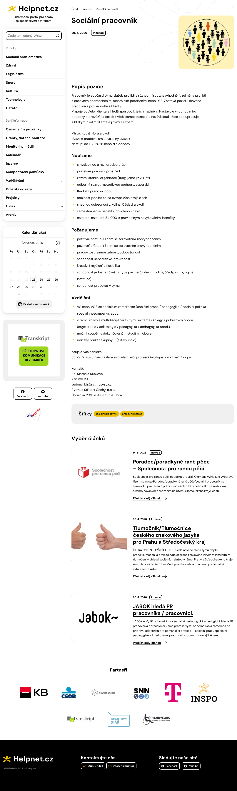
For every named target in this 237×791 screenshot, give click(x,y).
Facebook (22, 394)
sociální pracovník (106, 413)
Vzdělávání (15, 180)
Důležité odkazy (19, 189)
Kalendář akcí (34, 232)
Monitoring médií (20, 146)
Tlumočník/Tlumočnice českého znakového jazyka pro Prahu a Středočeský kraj (169, 535)
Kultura (12, 91)
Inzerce (12, 163)
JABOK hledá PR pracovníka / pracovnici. (163, 610)
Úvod (74, 9)
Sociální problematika (24, 57)
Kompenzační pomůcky (25, 172)
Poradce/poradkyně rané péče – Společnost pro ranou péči (171, 465)
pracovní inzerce (132, 413)
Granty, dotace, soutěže (25, 138)
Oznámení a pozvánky (23, 129)
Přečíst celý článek (147, 498)
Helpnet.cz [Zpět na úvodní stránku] (38, 8)
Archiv (11, 214)
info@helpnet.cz (121, 766)
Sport (10, 82)
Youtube (43, 394)
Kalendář (13, 155)
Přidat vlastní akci (36, 304)
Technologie (16, 99)
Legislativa (15, 74)
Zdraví (11, 65)
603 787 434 (93, 766)
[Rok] (41, 243)
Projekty (13, 197)
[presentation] (99, 472)
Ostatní (12, 108)
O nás (10, 206)
